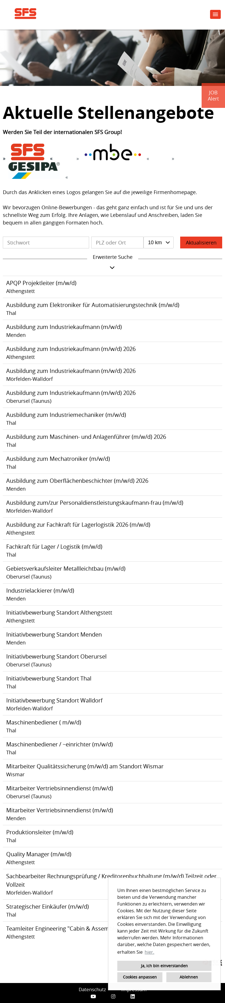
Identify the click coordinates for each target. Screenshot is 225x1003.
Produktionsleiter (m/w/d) (39, 832)
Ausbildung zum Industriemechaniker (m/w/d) (66, 415)
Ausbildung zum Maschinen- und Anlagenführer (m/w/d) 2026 (86, 437)
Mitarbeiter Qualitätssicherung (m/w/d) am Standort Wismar (85, 766)
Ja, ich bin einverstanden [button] (164, 965)
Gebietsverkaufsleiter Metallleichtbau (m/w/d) (65, 568)
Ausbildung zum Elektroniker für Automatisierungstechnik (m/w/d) (92, 305)
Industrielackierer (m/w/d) (40, 590)
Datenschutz (92, 989)
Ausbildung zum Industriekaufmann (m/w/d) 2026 (71, 349)
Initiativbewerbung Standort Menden (54, 634)
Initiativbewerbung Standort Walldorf (54, 700)
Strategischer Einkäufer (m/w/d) (47, 906)
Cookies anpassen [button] (140, 977)
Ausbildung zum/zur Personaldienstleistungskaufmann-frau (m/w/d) (94, 502)
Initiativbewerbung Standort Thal (48, 678)
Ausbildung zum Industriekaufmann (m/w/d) (64, 327)
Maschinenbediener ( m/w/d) (43, 722)
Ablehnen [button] (189, 977)
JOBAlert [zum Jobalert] (213, 95)
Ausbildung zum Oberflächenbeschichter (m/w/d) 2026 (77, 480)
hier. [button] (149, 952)
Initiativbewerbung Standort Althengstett (59, 612)
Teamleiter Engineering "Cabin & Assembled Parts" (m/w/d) (83, 928)
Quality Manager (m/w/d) (38, 854)
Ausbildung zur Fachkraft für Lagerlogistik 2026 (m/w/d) (78, 524)
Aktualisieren (201, 242)
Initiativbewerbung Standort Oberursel (56, 656)
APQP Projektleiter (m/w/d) (41, 283)
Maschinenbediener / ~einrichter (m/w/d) (59, 744)
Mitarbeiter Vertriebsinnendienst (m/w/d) (59, 788)
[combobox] (159, 242)
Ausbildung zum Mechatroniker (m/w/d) (58, 458)
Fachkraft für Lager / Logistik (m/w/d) (54, 546)
